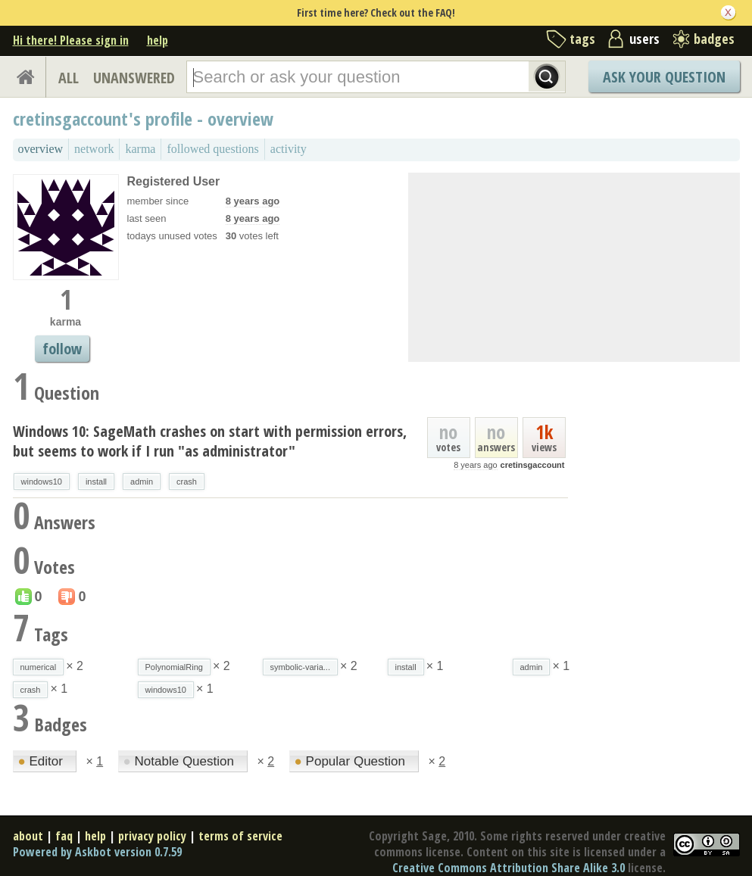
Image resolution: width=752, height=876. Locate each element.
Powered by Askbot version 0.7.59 (97, 851)
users (644, 39)
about (28, 836)
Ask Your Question (664, 77)
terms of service (240, 836)
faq (64, 836)
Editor (42, 761)
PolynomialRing (174, 667)
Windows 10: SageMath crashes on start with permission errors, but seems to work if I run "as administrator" (210, 441)
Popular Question (352, 761)
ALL (68, 77)
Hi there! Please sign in (71, 40)
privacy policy (152, 836)
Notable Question (180, 761)
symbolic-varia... (300, 667)
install (96, 481)
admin (141, 481)
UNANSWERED (134, 77)
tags (582, 39)
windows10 (41, 481)
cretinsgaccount (533, 464)
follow (62, 348)
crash (186, 481)
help (157, 40)
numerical (38, 667)
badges (714, 39)
